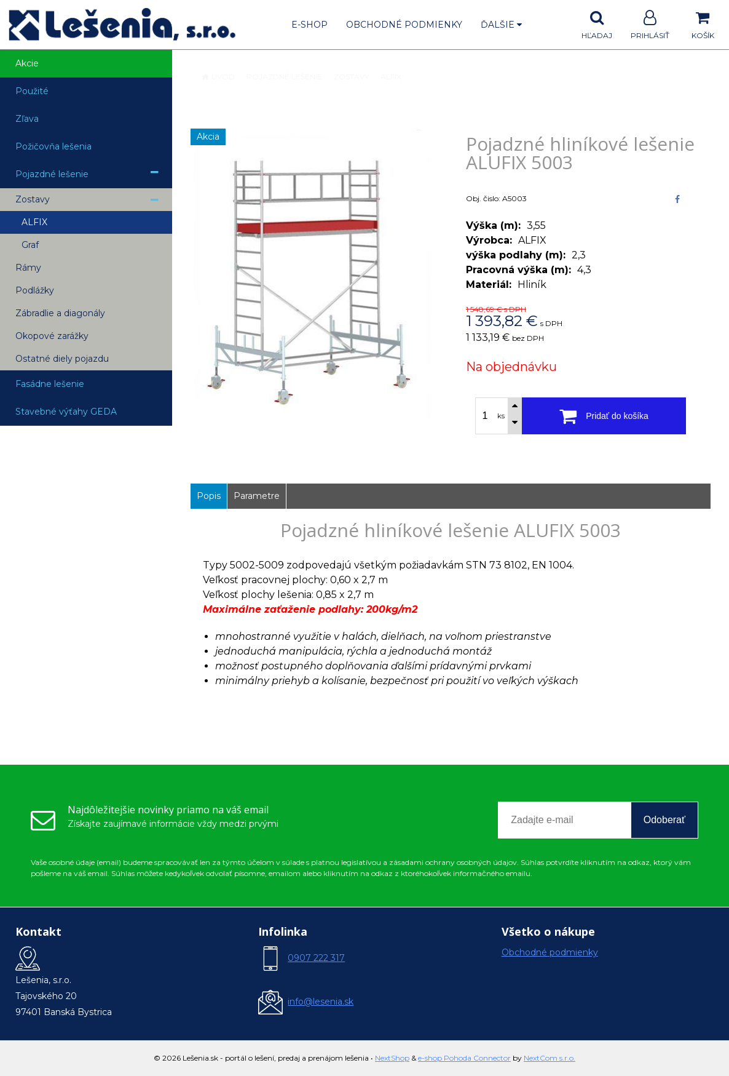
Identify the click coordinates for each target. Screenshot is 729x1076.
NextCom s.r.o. (549, 1057)
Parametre (257, 495)
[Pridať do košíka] (604, 415)
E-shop (309, 24)
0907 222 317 (316, 957)
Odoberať (664, 820)
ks (501, 416)
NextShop (392, 1057)
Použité (32, 91)
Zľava (27, 118)
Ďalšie (501, 24)
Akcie (27, 63)
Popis (209, 495)
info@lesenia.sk (320, 1001)
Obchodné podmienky (404, 24)
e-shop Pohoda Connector (464, 1057)
